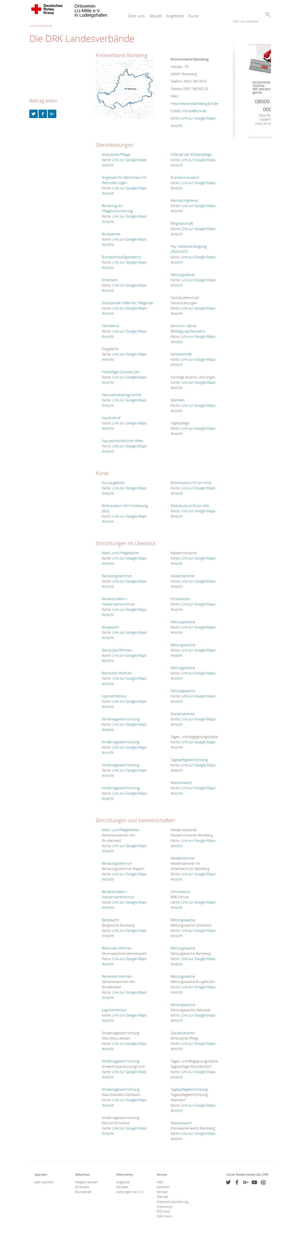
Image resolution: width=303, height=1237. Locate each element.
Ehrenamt (110, 277)
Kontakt (162, 1189)
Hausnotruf (111, 415)
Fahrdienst (110, 323)
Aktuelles (122, 1184)
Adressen (48, 23)
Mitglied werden (86, 1180)
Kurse (194, 15)
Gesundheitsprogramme (121, 392)
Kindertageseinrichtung (120, 716)
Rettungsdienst (183, 272)
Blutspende (111, 231)
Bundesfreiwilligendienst (121, 254)
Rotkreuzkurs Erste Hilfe (190, 503)
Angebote (175, 15)
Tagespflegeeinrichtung (189, 757)
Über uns (136, 15)
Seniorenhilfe (181, 351)
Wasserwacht (181, 780)
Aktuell (155, 15)
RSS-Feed (163, 1209)
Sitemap (162, 1194)
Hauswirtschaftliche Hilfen (122, 438)
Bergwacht (110, 624)
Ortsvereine (180, 596)
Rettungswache (183, 619)
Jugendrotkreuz (114, 693)
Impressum (165, 1204)
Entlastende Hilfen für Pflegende (127, 300)
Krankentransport (185, 174)
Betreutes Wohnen (117, 647)
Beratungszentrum (117, 573)
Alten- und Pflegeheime (120, 550)
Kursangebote (113, 480)
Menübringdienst (184, 197)
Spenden (178, 397)
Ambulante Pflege (116, 151)
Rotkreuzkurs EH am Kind (191, 480)
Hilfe (160, 1180)
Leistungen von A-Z (129, 1189)
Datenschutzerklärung (172, 1199)
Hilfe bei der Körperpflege (191, 151)
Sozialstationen (183, 711)
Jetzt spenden (44, 1180)
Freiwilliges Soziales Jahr (121, 369)
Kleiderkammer (183, 573)
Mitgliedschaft (182, 220)
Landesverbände (67, 23)
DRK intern (164, 1214)
